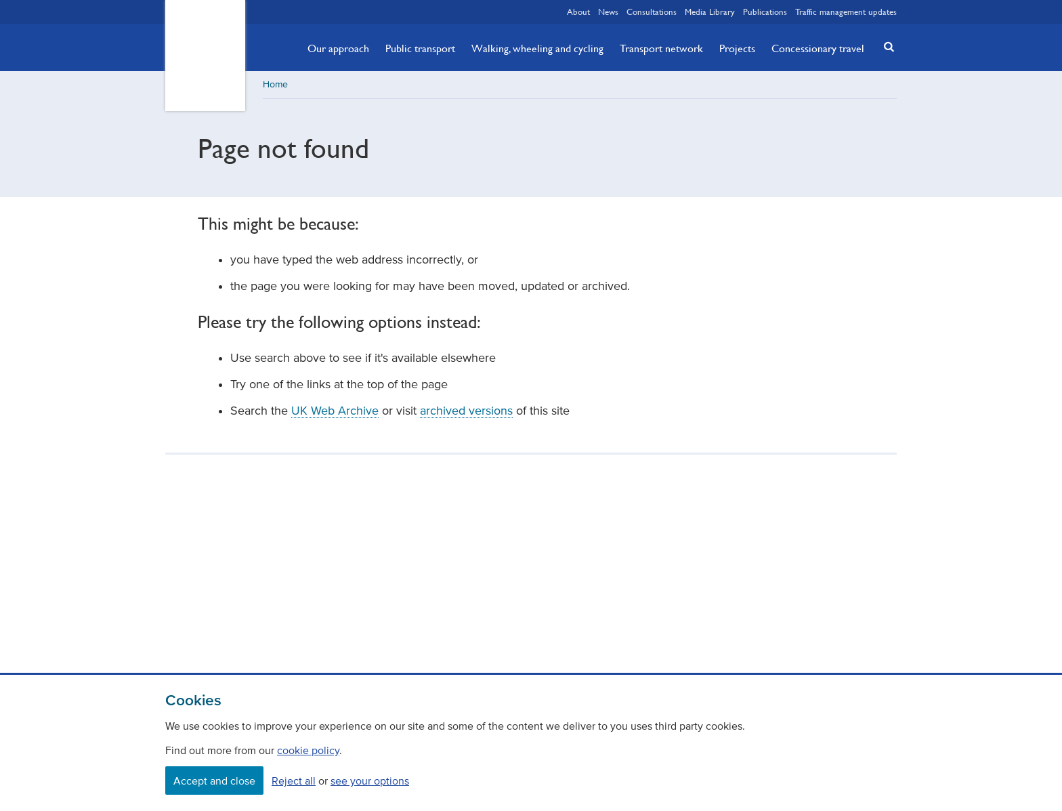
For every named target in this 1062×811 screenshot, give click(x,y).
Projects (737, 48)
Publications (765, 11)
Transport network (661, 48)
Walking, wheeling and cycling (537, 48)
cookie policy (308, 750)
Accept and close (214, 780)
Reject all (294, 780)
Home (275, 84)
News (608, 11)
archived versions (466, 410)
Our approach (338, 48)
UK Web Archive (335, 410)
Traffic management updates (846, 11)
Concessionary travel (817, 48)
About (578, 11)
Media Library (710, 11)
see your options (370, 780)
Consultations (651, 11)
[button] (885, 46)
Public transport (420, 48)
